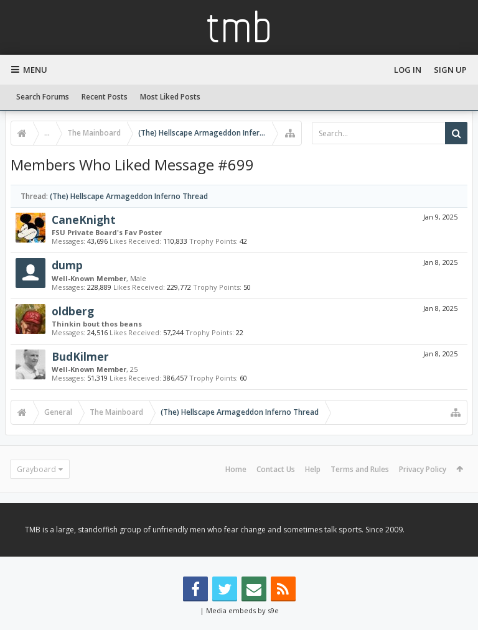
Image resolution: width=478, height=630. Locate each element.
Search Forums (42, 96)
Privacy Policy (422, 469)
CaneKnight (84, 219)
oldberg (73, 310)
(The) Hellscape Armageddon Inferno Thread (129, 196)
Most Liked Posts (170, 96)
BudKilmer (80, 356)
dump (67, 264)
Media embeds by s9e (242, 610)
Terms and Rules (359, 469)
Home (235, 469)
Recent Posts (105, 96)
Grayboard (36, 469)
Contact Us (275, 469)
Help (313, 469)
